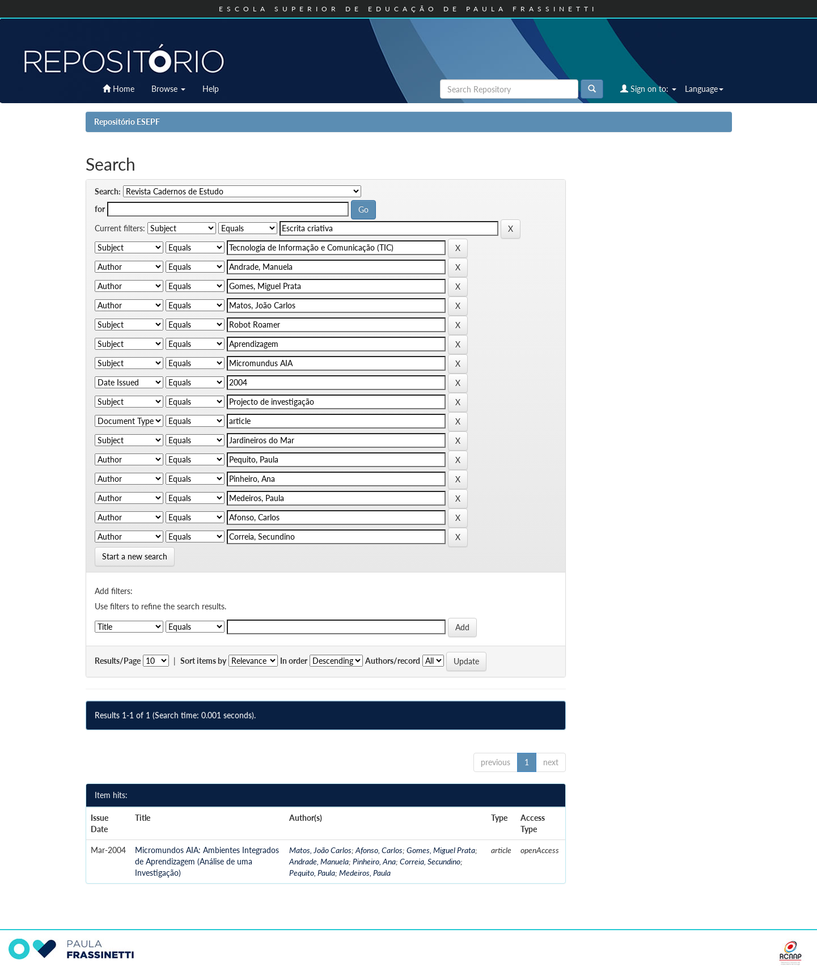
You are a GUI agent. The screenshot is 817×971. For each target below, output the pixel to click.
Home (118, 89)
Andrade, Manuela (319, 861)
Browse (168, 89)
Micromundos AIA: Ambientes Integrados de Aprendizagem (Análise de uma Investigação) (207, 861)
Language (704, 89)
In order (293, 660)
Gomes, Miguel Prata (441, 850)
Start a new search (134, 556)
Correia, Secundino (430, 861)
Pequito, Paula (312, 872)
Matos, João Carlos (320, 850)
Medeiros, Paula (365, 872)
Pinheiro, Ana (374, 861)
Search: (108, 191)
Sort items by (203, 660)
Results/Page (118, 660)
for (100, 209)
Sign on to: (648, 89)
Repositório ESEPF (127, 121)
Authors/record (392, 660)
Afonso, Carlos (379, 850)
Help (210, 89)
